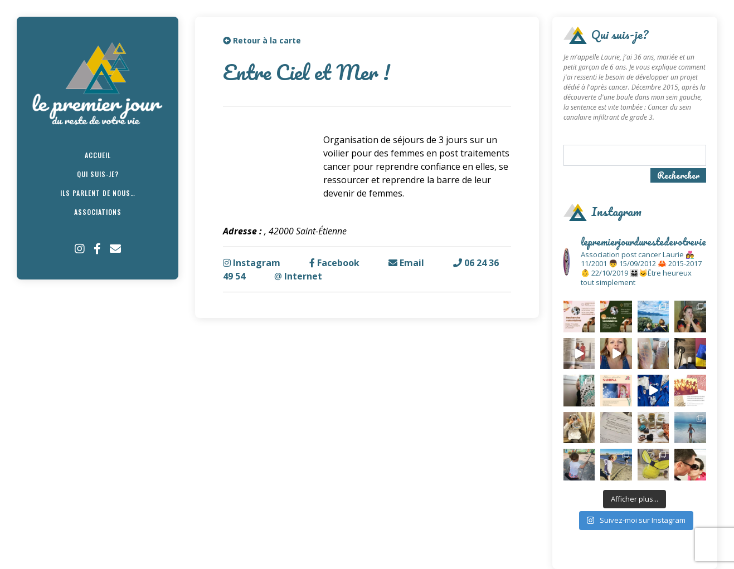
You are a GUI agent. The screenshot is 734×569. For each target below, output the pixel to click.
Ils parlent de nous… (97, 193)
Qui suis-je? (98, 174)
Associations (97, 212)
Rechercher (678, 175)
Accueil (98, 155)
